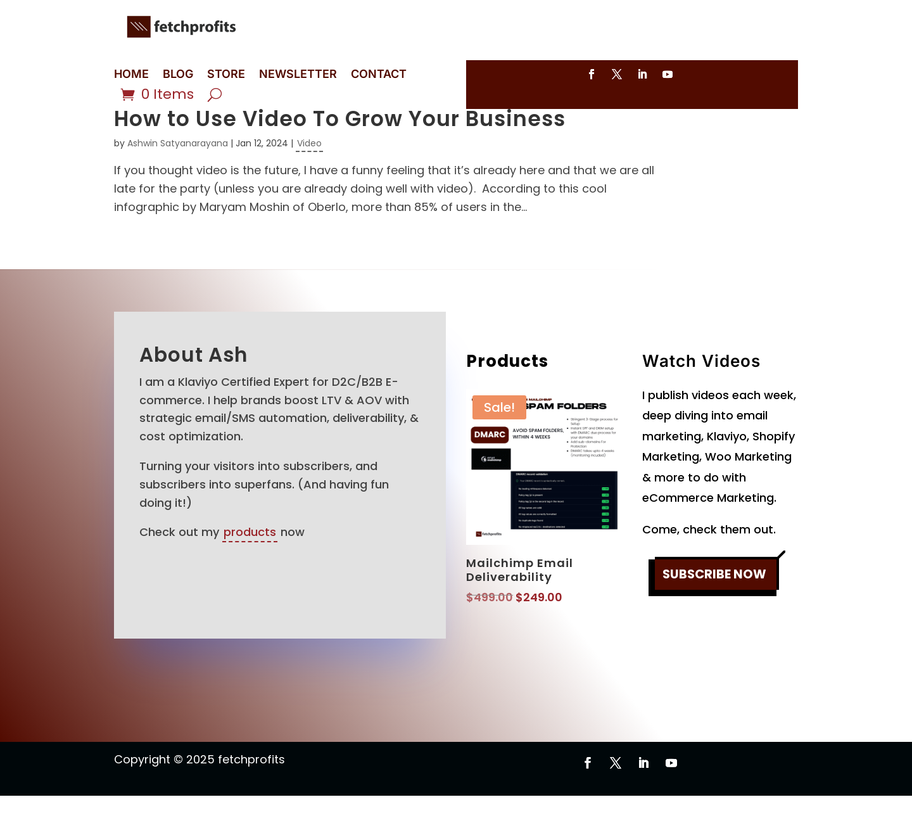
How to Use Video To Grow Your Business (340, 158)
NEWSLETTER (298, 75)
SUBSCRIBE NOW (714, 615)
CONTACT (379, 75)
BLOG (178, 75)
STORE (226, 75)
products (250, 571)
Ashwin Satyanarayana (177, 182)
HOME (131, 75)
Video (309, 182)
